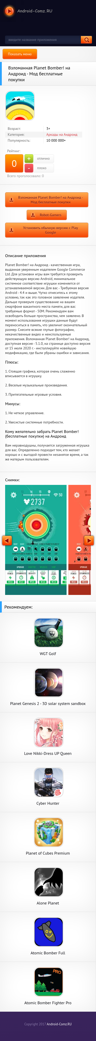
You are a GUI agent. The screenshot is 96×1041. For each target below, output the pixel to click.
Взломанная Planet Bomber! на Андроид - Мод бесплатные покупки (50, 199)
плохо (35, 168)
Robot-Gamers (50, 215)
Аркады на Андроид (61, 134)
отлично (37, 158)
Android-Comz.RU (59, 1024)
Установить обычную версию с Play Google (50, 230)
